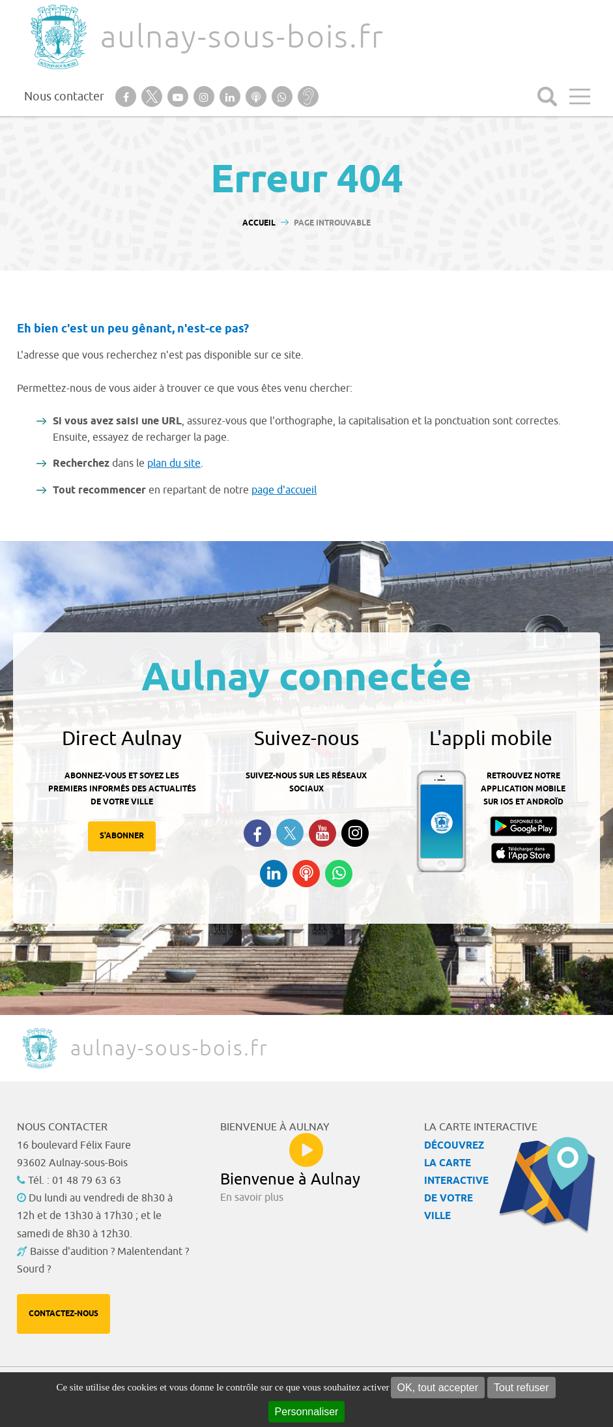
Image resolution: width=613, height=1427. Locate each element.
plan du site (174, 463)
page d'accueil (284, 490)
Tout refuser (521, 1387)
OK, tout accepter (438, 1387)
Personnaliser (307, 1411)
